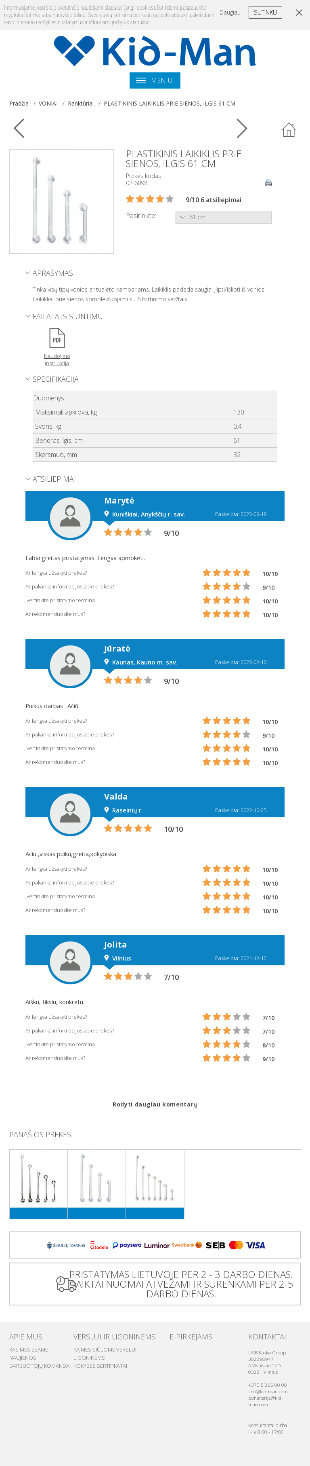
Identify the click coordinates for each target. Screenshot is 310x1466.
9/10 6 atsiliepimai (213, 199)
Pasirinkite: (141, 215)
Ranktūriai (81, 103)
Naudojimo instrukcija (57, 359)
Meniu (154, 80)
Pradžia (19, 103)
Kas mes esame (28, 1349)
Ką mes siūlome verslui (104, 1349)
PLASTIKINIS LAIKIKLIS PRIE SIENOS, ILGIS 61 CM (169, 103)
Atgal (289, 130)
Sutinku (265, 12)
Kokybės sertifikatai (100, 1365)
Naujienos (22, 1357)
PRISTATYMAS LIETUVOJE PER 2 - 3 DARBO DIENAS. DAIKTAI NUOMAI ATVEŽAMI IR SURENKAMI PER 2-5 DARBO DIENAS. (181, 1283)
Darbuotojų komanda (39, 1365)
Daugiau (230, 12)
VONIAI (48, 103)
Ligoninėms (89, 1357)
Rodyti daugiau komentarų (155, 1104)
